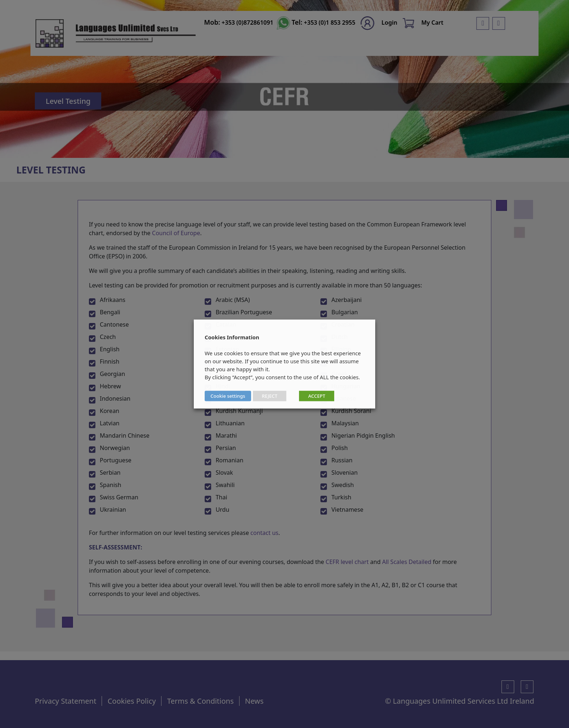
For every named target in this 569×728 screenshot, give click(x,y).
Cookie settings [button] (227, 396)
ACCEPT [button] (316, 396)
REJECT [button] (270, 396)
